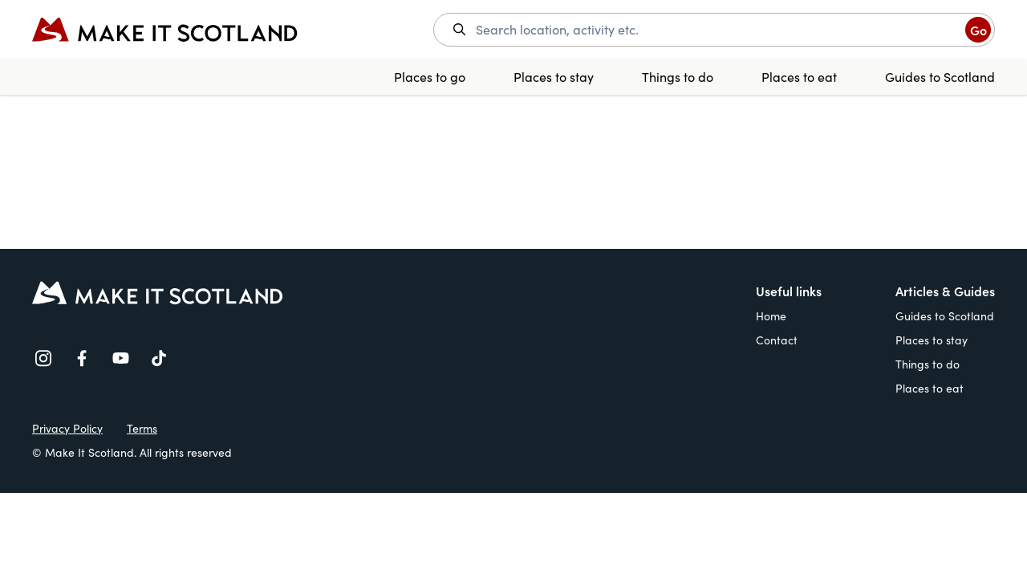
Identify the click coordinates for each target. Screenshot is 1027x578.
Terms (142, 428)
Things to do (677, 76)
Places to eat (799, 76)
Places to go (429, 76)
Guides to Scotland (940, 76)
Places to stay (554, 76)
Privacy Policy (67, 428)
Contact (777, 340)
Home (771, 316)
